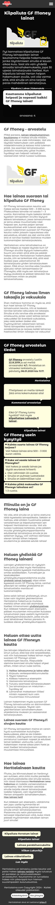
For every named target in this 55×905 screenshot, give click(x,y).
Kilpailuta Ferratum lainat (21, 833)
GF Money (15, 359)
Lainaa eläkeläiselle (18, 856)
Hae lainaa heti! (13, 797)
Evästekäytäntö (19, 895)
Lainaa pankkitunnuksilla (33, 845)
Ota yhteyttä (36, 895)
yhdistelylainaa (39, 606)
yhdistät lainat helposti (18, 580)
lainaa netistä (25, 871)
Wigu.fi (42, 902)
